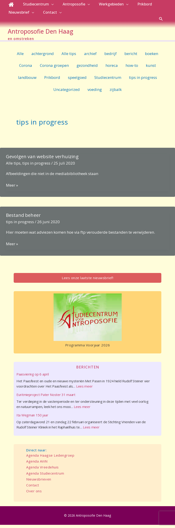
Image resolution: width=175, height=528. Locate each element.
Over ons (34, 494)
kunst (151, 68)
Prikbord (52, 80)
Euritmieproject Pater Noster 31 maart (45, 397)
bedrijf (110, 56)
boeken (151, 56)
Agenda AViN (37, 464)
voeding (95, 92)
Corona (25, 68)
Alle (20, 56)
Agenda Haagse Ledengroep (50, 458)
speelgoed (77, 80)
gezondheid (87, 68)
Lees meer (84, 389)
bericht (130, 56)
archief (90, 56)
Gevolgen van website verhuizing (42, 160)
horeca (112, 68)
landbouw (27, 80)
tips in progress (143, 80)
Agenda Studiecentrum (45, 476)
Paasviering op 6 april (32, 377)
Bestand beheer (23, 218)
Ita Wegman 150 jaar (32, 418)
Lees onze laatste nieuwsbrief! (87, 281)
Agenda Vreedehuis (42, 470)
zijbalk (116, 92)
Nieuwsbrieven (38, 482)
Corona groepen (54, 68)
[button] (161, 18)
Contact (32, 488)
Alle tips (69, 56)
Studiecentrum (107, 80)
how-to (132, 68)
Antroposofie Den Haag (52, 33)
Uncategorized (66, 92)
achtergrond (42, 56)
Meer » (12, 188)
